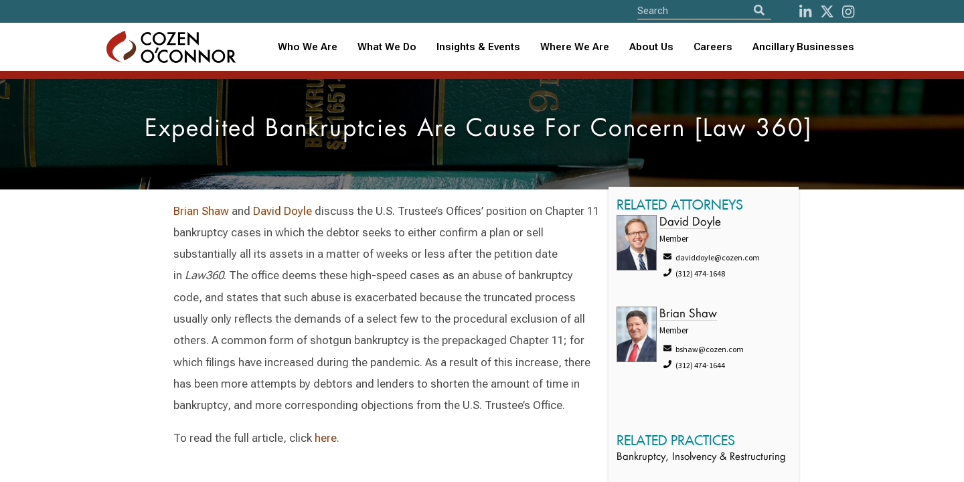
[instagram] (848, 12)
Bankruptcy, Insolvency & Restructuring (701, 458)
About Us (651, 47)
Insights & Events (478, 47)
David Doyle (282, 211)
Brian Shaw (201, 211)
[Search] (759, 10)
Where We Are (574, 47)
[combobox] (478, 47)
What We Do (386, 47)
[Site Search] (704, 10)
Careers (713, 47)
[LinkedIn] (805, 12)
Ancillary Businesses (803, 47)
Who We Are (307, 47)
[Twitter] (827, 12)
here (326, 438)
